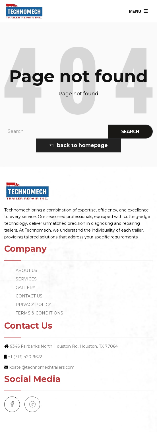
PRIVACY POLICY (33, 304)
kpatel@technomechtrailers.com (42, 367)
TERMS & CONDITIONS (39, 313)
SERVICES (26, 279)
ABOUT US (26, 270)
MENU (138, 11)
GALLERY (25, 287)
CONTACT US (29, 296)
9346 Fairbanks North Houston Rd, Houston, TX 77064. (64, 346)
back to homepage (78, 145)
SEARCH (130, 131)
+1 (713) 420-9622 (25, 356)
